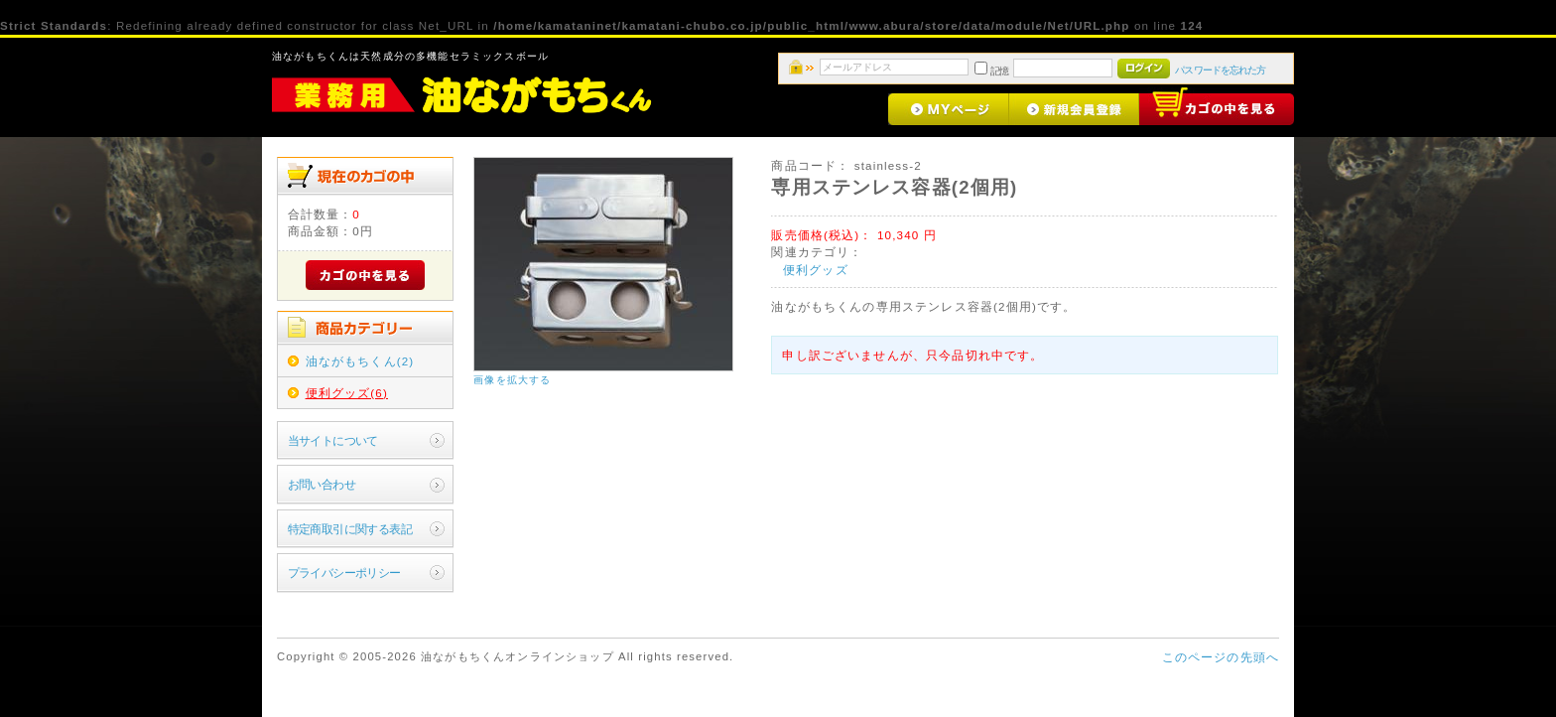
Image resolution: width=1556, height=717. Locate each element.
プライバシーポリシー (344, 572)
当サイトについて (333, 440)
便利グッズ (815, 269)
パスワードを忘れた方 (1220, 70)
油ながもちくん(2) (360, 361)
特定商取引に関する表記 (350, 528)
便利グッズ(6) (347, 392)
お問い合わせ (322, 484)
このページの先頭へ (1220, 656)
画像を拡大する (512, 379)
